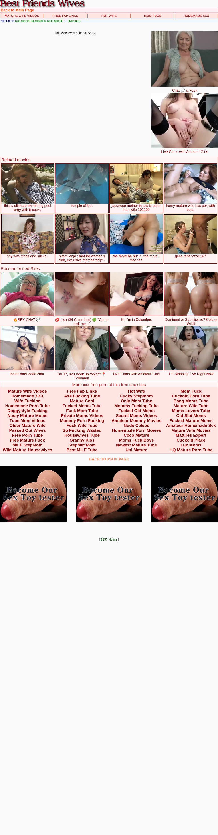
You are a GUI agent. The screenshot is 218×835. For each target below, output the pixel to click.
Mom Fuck (152, 16)
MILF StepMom (27, 445)
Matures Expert (191, 435)
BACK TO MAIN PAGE (109, 459)
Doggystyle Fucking (27, 410)
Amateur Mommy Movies (136, 420)
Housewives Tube (82, 435)
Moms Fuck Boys (136, 440)
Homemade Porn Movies (136, 430)
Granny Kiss (82, 440)
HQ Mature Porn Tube (191, 450)
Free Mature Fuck (27, 440)
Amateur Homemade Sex (191, 425)
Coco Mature (136, 435)
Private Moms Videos (82, 415)
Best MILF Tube (81, 450)
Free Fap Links (65, 16)
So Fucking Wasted (82, 430)
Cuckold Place (191, 440)
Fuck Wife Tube (82, 425)
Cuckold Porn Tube (191, 396)
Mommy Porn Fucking (82, 420)
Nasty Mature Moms (28, 415)
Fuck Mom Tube (82, 410)
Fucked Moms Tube (82, 405)
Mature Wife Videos (22, 16)
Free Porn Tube (27, 435)
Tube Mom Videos (27, 420)
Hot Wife (109, 16)
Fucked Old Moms (136, 410)
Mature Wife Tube (191, 405)
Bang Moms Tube (191, 401)
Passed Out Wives (27, 430)
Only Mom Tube (136, 401)
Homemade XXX (196, 16)
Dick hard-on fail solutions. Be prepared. (39, 20)
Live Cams (74, 20)
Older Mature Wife (27, 425)
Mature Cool (82, 401)
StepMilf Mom (82, 445)
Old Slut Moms (191, 415)
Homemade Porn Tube (27, 405)
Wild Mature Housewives (27, 450)
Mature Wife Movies (191, 430)
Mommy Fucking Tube (136, 405)
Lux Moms (191, 445)
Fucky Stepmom (136, 396)
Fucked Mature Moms (190, 420)
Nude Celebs (136, 425)
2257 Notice (109, 539)
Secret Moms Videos (136, 415)
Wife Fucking (27, 401)
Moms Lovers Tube (191, 410)
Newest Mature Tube (136, 445)
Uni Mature (136, 450)
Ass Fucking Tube (82, 396)
